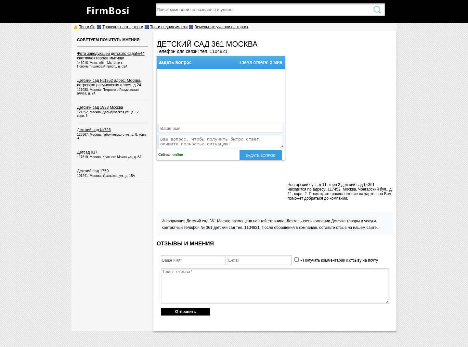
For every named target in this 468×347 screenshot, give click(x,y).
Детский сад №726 (94, 130)
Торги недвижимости (169, 27)
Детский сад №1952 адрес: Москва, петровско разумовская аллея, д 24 (109, 82)
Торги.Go (87, 27)
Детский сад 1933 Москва (100, 107)
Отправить (185, 311)
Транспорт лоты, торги (122, 27)
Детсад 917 (87, 152)
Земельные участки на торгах (221, 27)
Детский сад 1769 (93, 171)
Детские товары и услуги (353, 221)
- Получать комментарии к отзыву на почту (336, 260)
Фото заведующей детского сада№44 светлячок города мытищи (111, 55)
